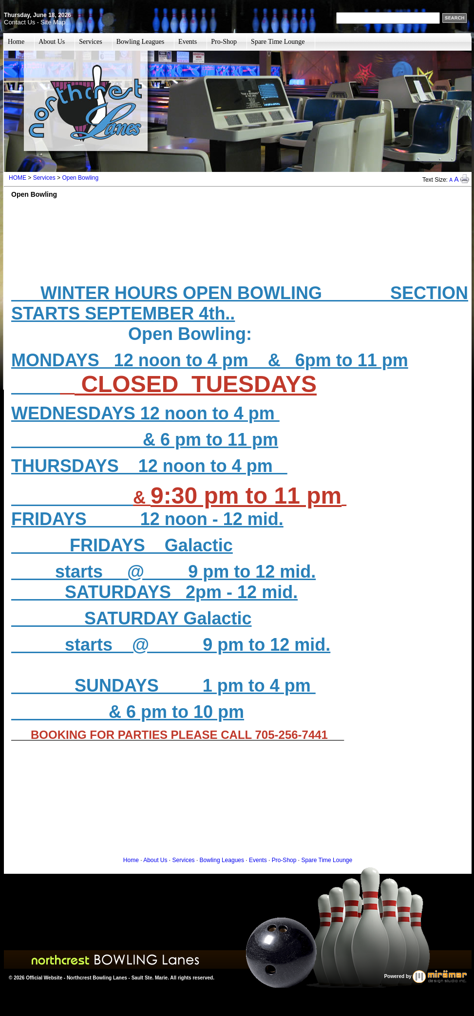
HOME (17, 177)
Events (187, 41)
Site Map (52, 22)
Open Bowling (80, 177)
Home (16, 41)
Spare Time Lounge (277, 41)
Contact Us (19, 22)
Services (90, 41)
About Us (51, 41)
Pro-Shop (224, 41)
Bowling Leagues (140, 41)
